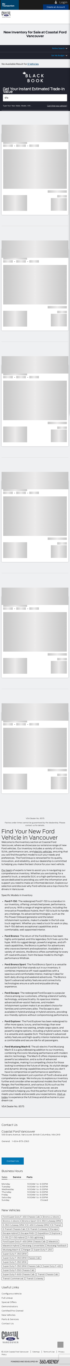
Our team (6, 870)
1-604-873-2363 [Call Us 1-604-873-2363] (20, 1141)
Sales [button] (4, 1177)
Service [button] (17, 1177)
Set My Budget (58, 55)
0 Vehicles (33, 64)
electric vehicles (43, 852)
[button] (10, 5)
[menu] (64, 14)
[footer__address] (35, 1134)
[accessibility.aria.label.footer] (49, 1362)
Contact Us (13, 1161)
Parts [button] (29, 1177)
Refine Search (58, 48)
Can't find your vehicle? (57, 106)
